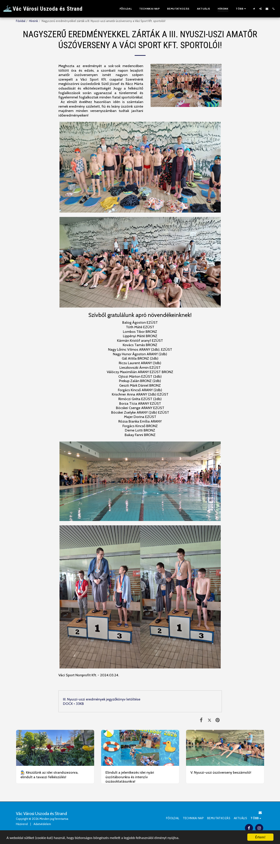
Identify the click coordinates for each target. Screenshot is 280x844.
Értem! (260, 837)
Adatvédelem (42, 824)
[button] (254, 8)
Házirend (22, 824)
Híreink (33, 21)
